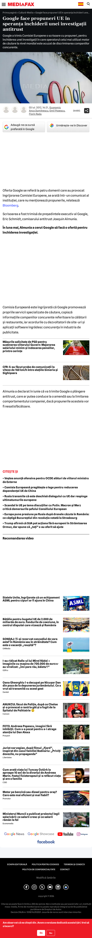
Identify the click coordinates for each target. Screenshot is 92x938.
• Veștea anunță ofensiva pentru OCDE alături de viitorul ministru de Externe (46, 480)
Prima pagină (10, 12)
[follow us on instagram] (82, 834)
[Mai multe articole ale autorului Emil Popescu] (14, 109)
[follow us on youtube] (65, 834)
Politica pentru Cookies (45, 864)
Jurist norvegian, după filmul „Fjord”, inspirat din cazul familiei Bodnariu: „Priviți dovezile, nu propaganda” (32, 751)
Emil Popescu (57, 110)
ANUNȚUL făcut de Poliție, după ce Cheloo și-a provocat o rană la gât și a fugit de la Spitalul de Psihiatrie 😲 (30, 707)
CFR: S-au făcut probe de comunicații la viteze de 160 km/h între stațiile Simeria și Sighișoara (30, 370)
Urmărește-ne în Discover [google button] (68, 125)
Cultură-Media (25, 12)
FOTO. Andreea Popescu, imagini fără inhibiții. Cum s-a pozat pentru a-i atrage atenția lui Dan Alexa (29, 729)
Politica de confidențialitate (38, 869)
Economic (55, 107)
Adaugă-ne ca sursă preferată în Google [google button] (19, 127)
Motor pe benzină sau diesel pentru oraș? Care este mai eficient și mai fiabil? (30, 794)
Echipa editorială (17, 864)
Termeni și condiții (74, 864)
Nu (50, 933)
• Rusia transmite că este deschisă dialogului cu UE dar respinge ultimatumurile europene (45, 498)
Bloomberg (10, 205)
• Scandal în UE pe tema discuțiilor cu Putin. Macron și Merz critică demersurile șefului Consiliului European (42, 507)
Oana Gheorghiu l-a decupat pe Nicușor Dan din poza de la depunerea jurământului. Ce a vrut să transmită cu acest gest (32, 685)
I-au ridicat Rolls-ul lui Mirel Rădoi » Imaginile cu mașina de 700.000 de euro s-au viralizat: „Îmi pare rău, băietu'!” (31, 664)
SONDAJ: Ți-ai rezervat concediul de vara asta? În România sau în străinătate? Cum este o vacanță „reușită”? (30, 642)
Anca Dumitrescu (38, 110)
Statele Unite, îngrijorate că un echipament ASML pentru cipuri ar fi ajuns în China (31, 599)
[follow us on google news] (14, 834)
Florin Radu (35, 114)
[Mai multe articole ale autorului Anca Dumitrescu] (6, 109)
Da (41, 932)
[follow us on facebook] (46, 842)
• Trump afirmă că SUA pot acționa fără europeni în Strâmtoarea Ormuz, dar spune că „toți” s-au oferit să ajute (45, 525)
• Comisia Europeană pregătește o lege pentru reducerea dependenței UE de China (40, 489)
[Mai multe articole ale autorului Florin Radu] (23, 109)
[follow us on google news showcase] (41, 834)
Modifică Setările (46, 877)
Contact (65, 869)
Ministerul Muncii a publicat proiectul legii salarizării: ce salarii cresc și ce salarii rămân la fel (31, 817)
